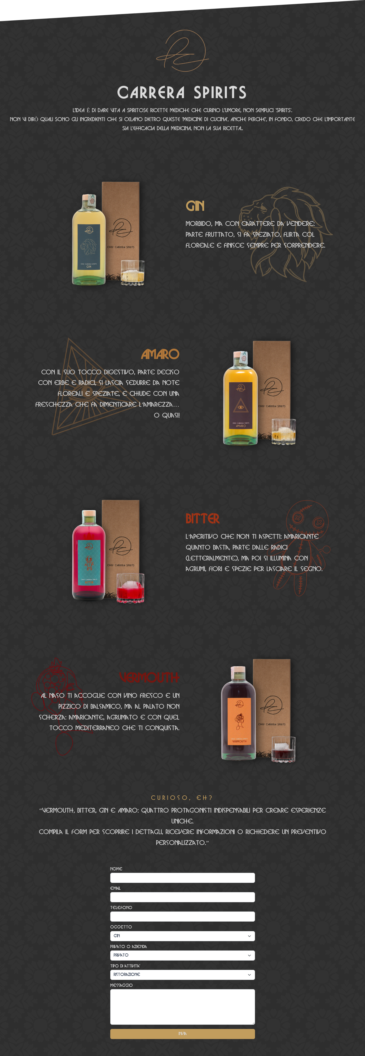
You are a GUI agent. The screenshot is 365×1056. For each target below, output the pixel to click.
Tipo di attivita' (125, 966)
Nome (116, 869)
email (115, 889)
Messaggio (121, 986)
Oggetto (121, 927)
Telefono (121, 908)
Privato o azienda (128, 947)
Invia (183, 1034)
